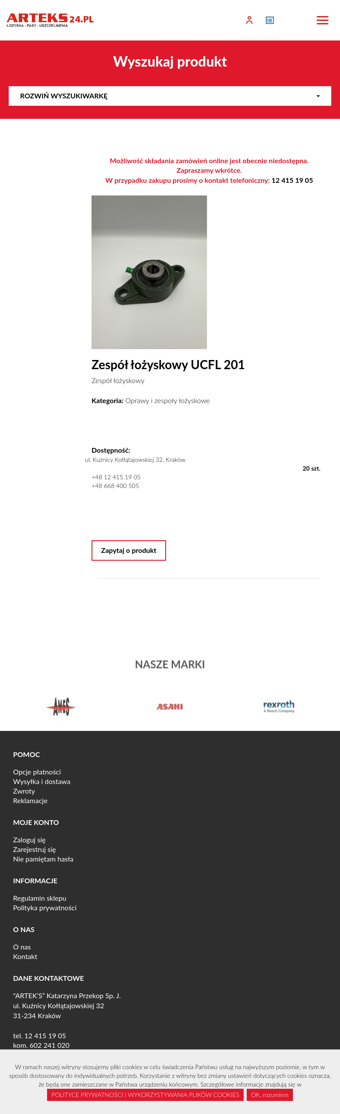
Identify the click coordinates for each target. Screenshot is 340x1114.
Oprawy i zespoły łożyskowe (168, 400)
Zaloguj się (29, 839)
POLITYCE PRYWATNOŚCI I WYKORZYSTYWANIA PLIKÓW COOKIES (145, 1094)
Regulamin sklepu (39, 898)
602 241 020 (50, 1045)
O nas (22, 946)
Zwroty (24, 791)
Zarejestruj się (34, 849)
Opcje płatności (37, 771)
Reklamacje (30, 800)
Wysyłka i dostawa (42, 781)
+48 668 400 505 (115, 485)
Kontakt (25, 956)
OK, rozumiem (270, 1094)
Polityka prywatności (45, 907)
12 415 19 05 (292, 180)
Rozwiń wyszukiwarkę (170, 95)
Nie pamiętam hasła (43, 859)
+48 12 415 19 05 (116, 477)
